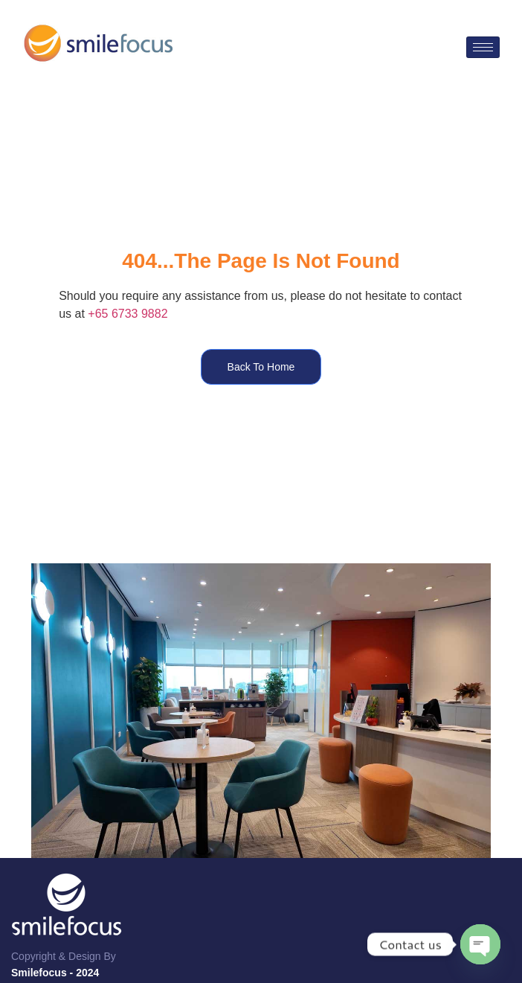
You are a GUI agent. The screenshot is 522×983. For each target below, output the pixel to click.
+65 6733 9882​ (127, 313)
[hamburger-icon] (483, 47)
